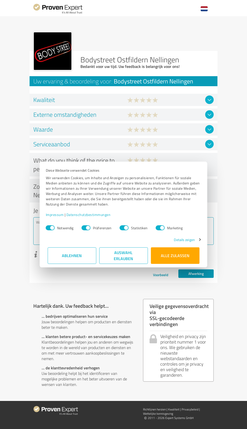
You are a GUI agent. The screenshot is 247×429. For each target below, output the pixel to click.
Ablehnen (72, 255)
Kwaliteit (173, 409)
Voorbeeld (160, 274)
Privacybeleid (190, 409)
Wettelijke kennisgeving (158, 413)
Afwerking (196, 273)
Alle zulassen (175, 255)
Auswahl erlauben (123, 255)
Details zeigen (182, 239)
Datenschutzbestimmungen (90, 214)
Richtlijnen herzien (154, 409)
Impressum (57, 214)
